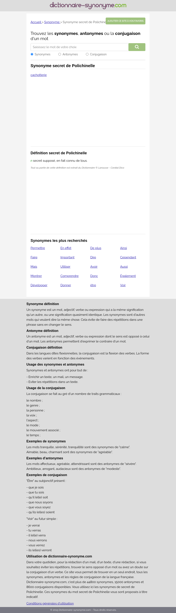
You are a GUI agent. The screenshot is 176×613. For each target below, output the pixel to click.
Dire (93, 257)
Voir (123, 285)
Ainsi (123, 248)
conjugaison (127, 33)
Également (128, 276)
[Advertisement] (88, 114)
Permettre (38, 248)
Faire (34, 257)
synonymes (66, 33)
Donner (65, 285)
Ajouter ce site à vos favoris (126, 21)
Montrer (36, 276)
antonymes (91, 33)
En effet (65, 248)
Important (67, 257)
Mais (34, 266)
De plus (95, 248)
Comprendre (69, 276)
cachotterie (39, 75)
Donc (94, 276)
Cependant (128, 257)
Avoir (94, 266)
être (93, 285)
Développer (39, 285)
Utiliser (65, 266)
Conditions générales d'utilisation (50, 603)
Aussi (124, 266)
